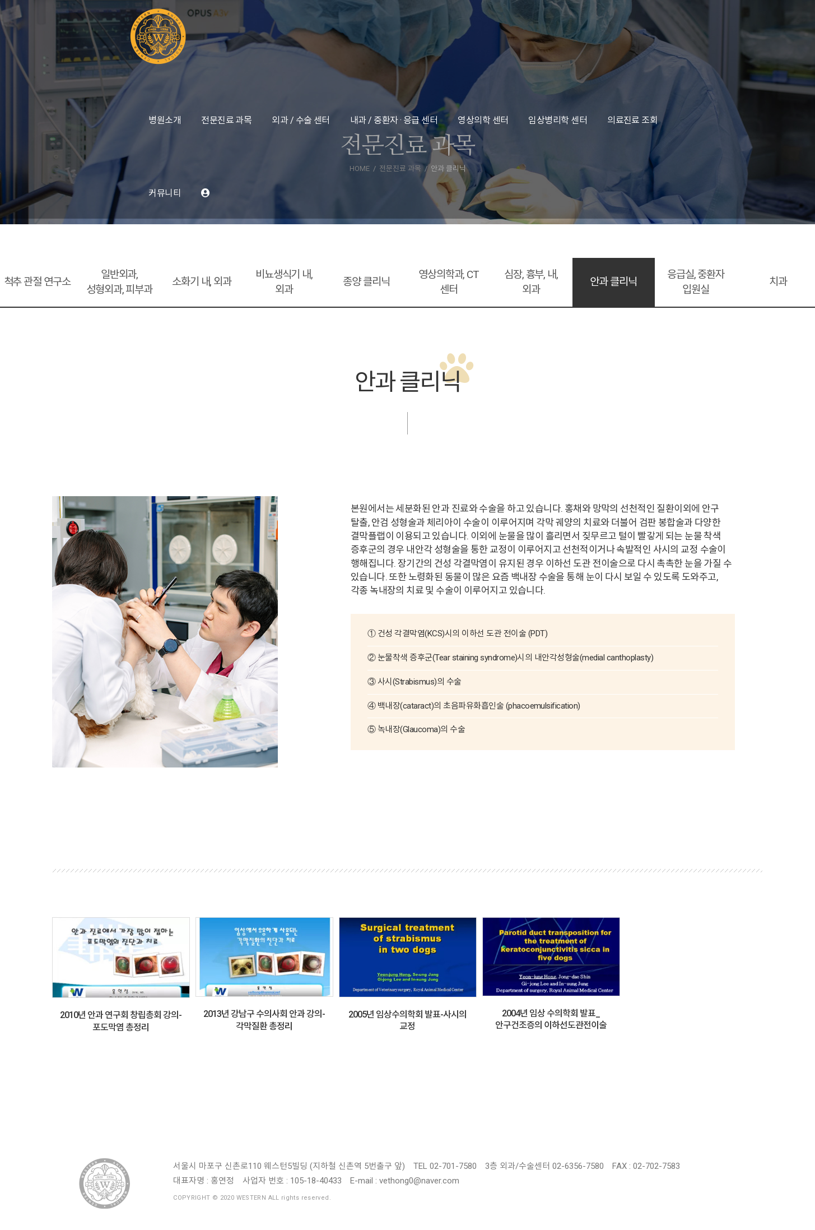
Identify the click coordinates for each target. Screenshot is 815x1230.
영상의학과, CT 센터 (448, 282)
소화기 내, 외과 (201, 281)
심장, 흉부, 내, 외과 (531, 282)
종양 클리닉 (366, 281)
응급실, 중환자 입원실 (695, 282)
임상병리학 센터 (557, 120)
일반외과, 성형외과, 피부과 (119, 282)
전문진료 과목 (226, 120)
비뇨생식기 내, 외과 (284, 282)
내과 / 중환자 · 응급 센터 (393, 120)
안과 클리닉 (613, 281)
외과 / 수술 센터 (301, 120)
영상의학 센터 (483, 120)
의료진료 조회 (632, 120)
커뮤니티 (164, 193)
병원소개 (164, 120)
